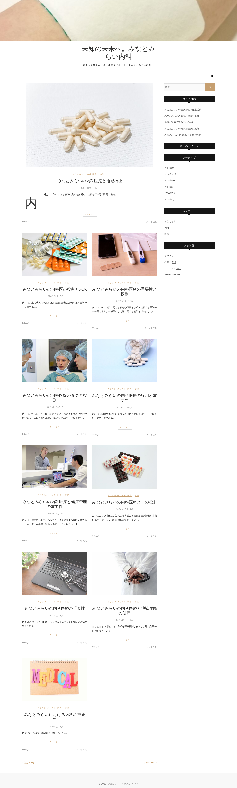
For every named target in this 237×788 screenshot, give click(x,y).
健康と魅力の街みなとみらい (179, 122)
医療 (94, 174)
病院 (102, 174)
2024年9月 (170, 187)
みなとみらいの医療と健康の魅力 (181, 115)
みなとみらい (79, 174)
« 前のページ (28, 762)
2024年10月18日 (124, 620)
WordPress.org (172, 274)
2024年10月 (170, 180)
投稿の (170, 262)
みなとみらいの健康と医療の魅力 (181, 128)
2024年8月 (170, 193)
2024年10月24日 (124, 509)
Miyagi (25, 221)
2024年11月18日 (89, 188)
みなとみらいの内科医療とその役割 (124, 501)
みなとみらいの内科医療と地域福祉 (89, 180)
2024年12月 (170, 168)
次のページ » (150, 762)
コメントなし (150, 221)
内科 (89, 174)
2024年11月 (170, 174)
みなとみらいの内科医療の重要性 (54, 608)
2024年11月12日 (124, 301)
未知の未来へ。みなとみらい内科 (118, 52)
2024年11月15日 (54, 296)
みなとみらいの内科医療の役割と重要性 (124, 398)
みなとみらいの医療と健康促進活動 (182, 109)
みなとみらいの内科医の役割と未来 (54, 289)
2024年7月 (170, 199)
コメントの (172, 268)
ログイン (169, 255)
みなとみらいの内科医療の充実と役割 (54, 397)
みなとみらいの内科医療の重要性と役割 (124, 291)
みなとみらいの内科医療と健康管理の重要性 (54, 504)
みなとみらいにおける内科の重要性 (54, 717)
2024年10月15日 (54, 726)
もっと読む (90, 214)
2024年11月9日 (55, 407)
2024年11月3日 (55, 513)
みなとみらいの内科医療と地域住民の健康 (124, 610)
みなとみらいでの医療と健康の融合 (182, 134)
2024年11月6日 (124, 407)
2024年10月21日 (54, 615)
